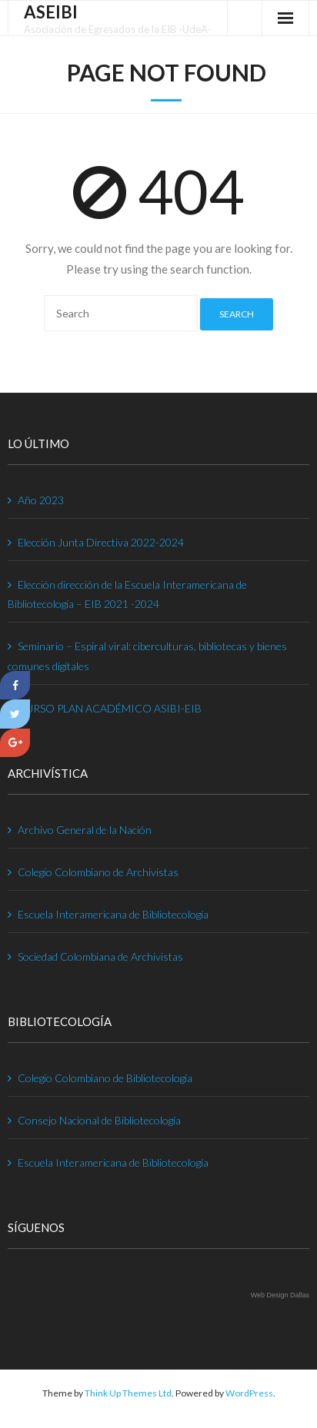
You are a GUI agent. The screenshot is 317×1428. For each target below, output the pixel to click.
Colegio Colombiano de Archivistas (98, 871)
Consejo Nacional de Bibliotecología (99, 1120)
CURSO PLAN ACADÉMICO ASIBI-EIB (110, 708)
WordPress (249, 1393)
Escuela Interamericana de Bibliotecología (113, 914)
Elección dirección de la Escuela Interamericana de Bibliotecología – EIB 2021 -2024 (127, 594)
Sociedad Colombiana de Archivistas (100, 956)
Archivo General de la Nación (85, 829)
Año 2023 (41, 499)
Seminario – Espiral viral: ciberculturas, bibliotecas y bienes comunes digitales (147, 655)
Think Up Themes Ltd (128, 1393)
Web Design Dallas (280, 1295)
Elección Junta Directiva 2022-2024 (101, 542)
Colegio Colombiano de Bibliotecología (105, 1077)
